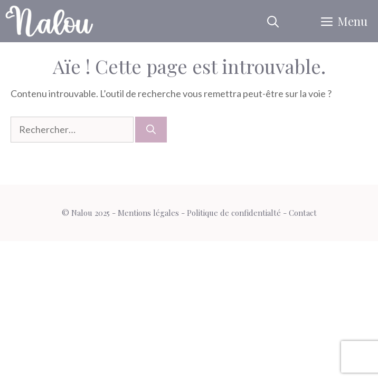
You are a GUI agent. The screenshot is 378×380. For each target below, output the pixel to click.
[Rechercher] (151, 129)
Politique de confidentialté (234, 212)
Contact (303, 212)
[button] (273, 21)
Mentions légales (148, 212)
